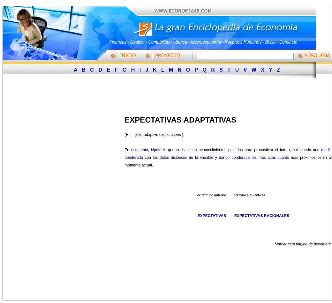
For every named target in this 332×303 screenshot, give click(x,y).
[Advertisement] (164, 95)
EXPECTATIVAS (212, 216)
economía (139, 150)
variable (206, 157)
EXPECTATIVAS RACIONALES (261, 216)
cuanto (283, 157)
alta (271, 157)
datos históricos (173, 157)
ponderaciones (244, 157)
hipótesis (158, 150)
